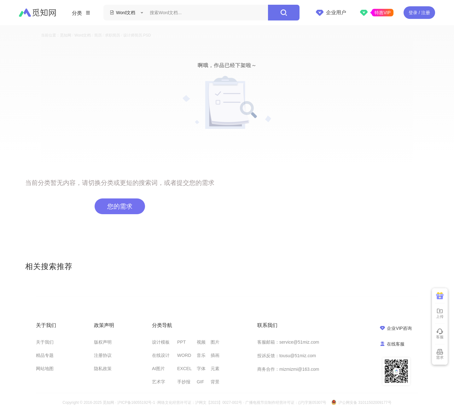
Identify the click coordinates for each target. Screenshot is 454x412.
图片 (215, 342)
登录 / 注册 (419, 12)
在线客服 (392, 343)
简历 (98, 35)
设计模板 (161, 342)
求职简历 (112, 35)
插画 (215, 355)
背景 (215, 381)
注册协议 (103, 355)
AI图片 (158, 368)
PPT (181, 342)
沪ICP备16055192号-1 (136, 402)
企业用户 (331, 12)
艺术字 (158, 381)
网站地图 (45, 368)
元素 (215, 368)
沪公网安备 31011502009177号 (365, 402)
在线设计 (161, 355)
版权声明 (103, 342)
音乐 (201, 355)
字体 (201, 368)
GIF (200, 381)
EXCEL (184, 368)
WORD (184, 355)
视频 (201, 342)
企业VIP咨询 (396, 328)
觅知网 (65, 35)
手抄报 (183, 381)
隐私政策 (103, 368)
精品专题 (45, 355)
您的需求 (119, 206)
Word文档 (82, 35)
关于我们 (45, 342)
